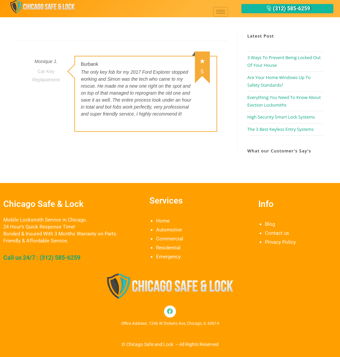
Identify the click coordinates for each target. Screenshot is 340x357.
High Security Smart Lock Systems (281, 117)
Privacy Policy (280, 242)
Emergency (168, 257)
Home (163, 221)
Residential (168, 248)
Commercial (169, 239)
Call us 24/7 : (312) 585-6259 (41, 257)
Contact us (277, 233)
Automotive (169, 230)
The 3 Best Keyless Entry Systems (280, 129)
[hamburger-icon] (220, 12)
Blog (270, 224)
